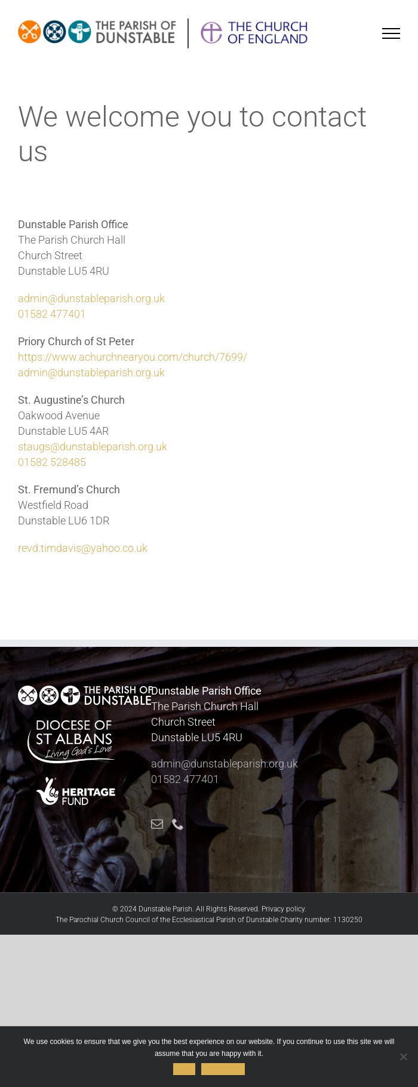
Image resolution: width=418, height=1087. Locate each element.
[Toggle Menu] (391, 33)
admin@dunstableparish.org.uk (91, 298)
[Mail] (157, 824)
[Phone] (178, 824)
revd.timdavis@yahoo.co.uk (82, 548)
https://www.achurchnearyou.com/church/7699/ (132, 357)
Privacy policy (283, 909)
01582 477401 (52, 314)
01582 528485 (52, 462)
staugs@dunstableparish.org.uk (92, 446)
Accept (184, 1069)
